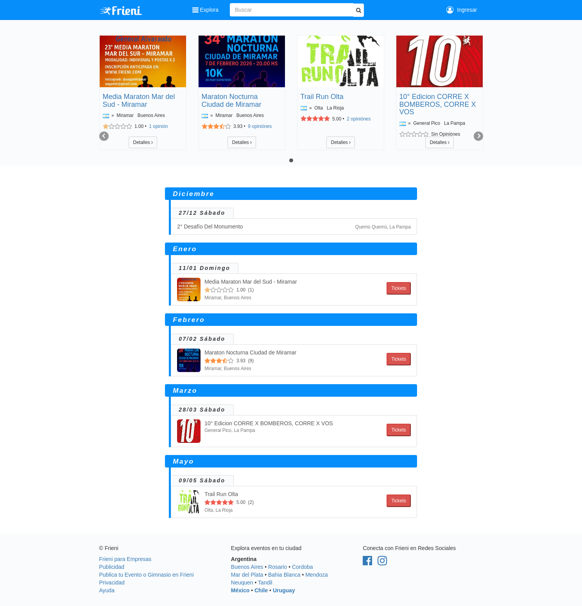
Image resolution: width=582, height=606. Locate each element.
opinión (158, 126)
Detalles (143, 142)
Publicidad (112, 567)
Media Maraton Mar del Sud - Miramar (139, 100)
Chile (261, 590)
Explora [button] (206, 10)
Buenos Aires (247, 567)
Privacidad (112, 582)
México (240, 590)
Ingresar (461, 10)
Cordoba (302, 567)
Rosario (277, 567)
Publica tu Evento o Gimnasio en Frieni (146, 575)
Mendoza (316, 575)
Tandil (265, 582)
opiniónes (260, 126)
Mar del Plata (247, 575)
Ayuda (107, 590)
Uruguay (284, 590)
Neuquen (242, 582)
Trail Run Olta (322, 97)
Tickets (398, 288)
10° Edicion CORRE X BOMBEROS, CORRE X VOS (437, 104)
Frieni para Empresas (125, 559)
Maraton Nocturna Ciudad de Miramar (231, 100)
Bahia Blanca (284, 575)
